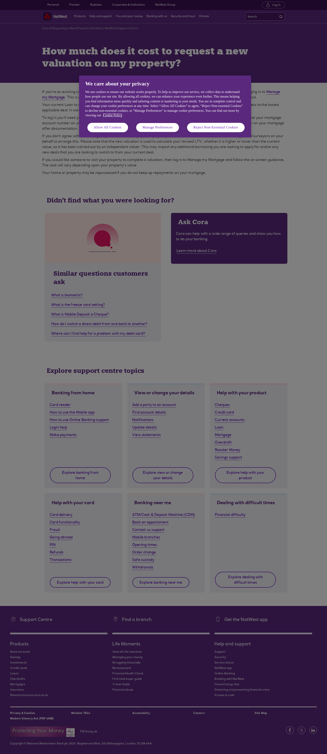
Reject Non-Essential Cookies (216, 127)
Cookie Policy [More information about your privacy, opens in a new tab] (112, 115)
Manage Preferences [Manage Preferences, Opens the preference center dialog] (157, 127)
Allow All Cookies (108, 127)
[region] (165, 106)
